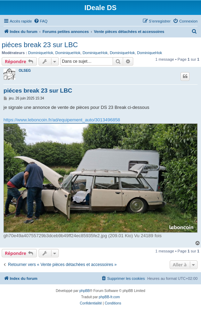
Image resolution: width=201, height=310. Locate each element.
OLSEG (25, 70)
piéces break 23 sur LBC (40, 45)
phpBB (84, 291)
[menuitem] (41, 21)
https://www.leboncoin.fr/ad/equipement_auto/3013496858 (61, 119)
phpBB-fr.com (109, 297)
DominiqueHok (40, 53)
